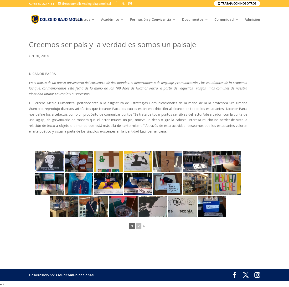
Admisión (252, 20)
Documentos (192, 20)
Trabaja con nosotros (237, 3)
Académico (110, 20)
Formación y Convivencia (150, 20)
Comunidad (224, 20)
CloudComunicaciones (75, 275)
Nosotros (82, 20)
